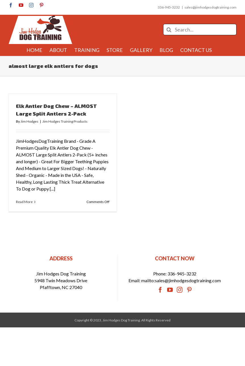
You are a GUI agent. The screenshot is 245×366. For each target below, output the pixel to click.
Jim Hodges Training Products (65, 121)
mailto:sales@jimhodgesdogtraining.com (181, 290)
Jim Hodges (29, 121)
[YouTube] (170, 299)
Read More (24, 202)
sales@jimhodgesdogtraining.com (210, 7)
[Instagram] (179, 299)
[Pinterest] (189, 299)
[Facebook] (160, 299)
